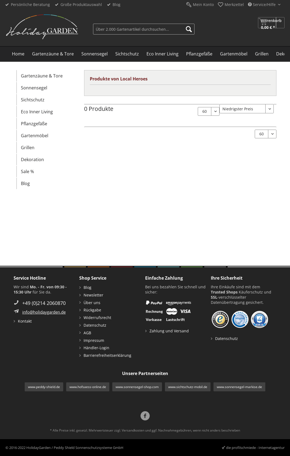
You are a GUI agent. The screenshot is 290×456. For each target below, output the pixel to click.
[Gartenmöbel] (234, 54)
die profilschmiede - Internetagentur (255, 447)
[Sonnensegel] (94, 54)
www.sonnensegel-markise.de (239, 387)
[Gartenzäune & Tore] (53, 54)
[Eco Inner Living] (162, 54)
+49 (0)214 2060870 (44, 303)
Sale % (27, 171)
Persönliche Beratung (30, 4)
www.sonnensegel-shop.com (137, 387)
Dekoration (32, 160)
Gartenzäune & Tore (42, 76)
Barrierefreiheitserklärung (107, 355)
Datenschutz (95, 325)
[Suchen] (189, 29)
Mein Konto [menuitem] (203, 4)
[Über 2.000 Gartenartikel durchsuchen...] (144, 29)
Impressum (94, 340)
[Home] (18, 54)
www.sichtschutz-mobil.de (187, 387)
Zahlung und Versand (169, 330)
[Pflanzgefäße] (199, 54)
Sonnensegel (34, 88)
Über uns (92, 302)
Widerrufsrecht (97, 317)
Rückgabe (92, 310)
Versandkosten (133, 430)
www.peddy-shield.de (44, 387)
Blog (116, 4)
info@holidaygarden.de (44, 312)
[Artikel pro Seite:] (208, 111)
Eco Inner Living (37, 112)
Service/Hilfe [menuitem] (262, 4)
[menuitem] (144, 28)
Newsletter (93, 295)
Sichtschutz (32, 100)
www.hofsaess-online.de (87, 387)
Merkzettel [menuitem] (234, 4)
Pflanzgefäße (34, 124)
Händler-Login (96, 347)
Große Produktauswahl (81, 4)
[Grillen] (262, 54)
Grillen (27, 148)
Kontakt (25, 321)
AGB (87, 332)
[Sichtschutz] (127, 54)
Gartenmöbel (34, 136)
